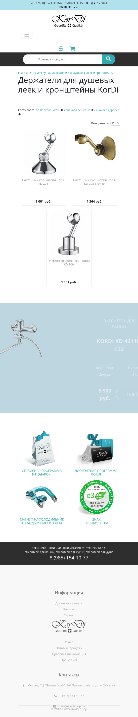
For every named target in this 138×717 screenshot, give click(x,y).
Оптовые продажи (69, 664)
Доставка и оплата (69, 626)
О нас (69, 658)
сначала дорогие (107, 110)
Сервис (69, 638)
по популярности (47, 110)
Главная (23, 73)
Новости (69, 632)
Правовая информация (69, 670)
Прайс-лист (69, 676)
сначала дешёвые (78, 110)
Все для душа (41, 73)
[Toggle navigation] (26, 35)
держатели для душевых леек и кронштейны (83, 73)
